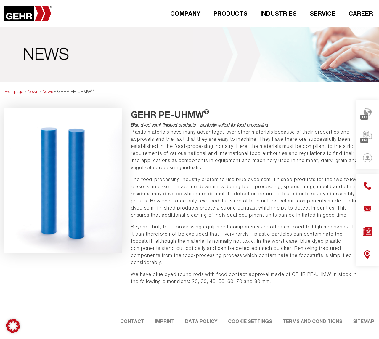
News (33, 91)
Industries (279, 13)
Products (230, 13)
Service (322, 13)
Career (361, 13)
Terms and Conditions (312, 321)
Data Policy (201, 321)
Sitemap (363, 321)
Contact (132, 321)
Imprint (164, 321)
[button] (13, 326)
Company (185, 13)
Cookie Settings (250, 321)
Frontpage (13, 91)
